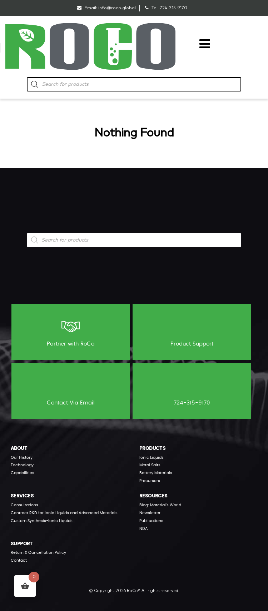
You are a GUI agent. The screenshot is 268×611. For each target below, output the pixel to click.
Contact (19, 560)
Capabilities (22, 473)
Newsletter (149, 513)
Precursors (149, 481)
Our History (22, 458)
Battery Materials (155, 473)
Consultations (24, 505)
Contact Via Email (71, 390)
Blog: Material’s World (160, 505)
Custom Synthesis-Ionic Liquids (42, 521)
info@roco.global (117, 8)
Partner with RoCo (70, 331)
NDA (143, 529)
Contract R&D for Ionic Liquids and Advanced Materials (64, 513)
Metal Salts (149, 465)
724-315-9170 (173, 8)
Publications (151, 521)
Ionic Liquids (151, 458)
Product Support (191, 331)
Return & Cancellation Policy (38, 553)
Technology (22, 465)
